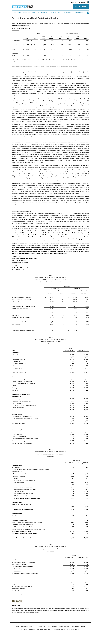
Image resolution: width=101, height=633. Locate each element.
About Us (61, 12)
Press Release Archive (26, 626)
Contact (53, 12)
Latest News (16, 12)
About (17, 626)
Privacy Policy (75, 626)
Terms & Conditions (51, 626)
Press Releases (29, 12)
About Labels (42, 12)
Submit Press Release (39, 626)
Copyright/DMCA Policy (64, 626)
